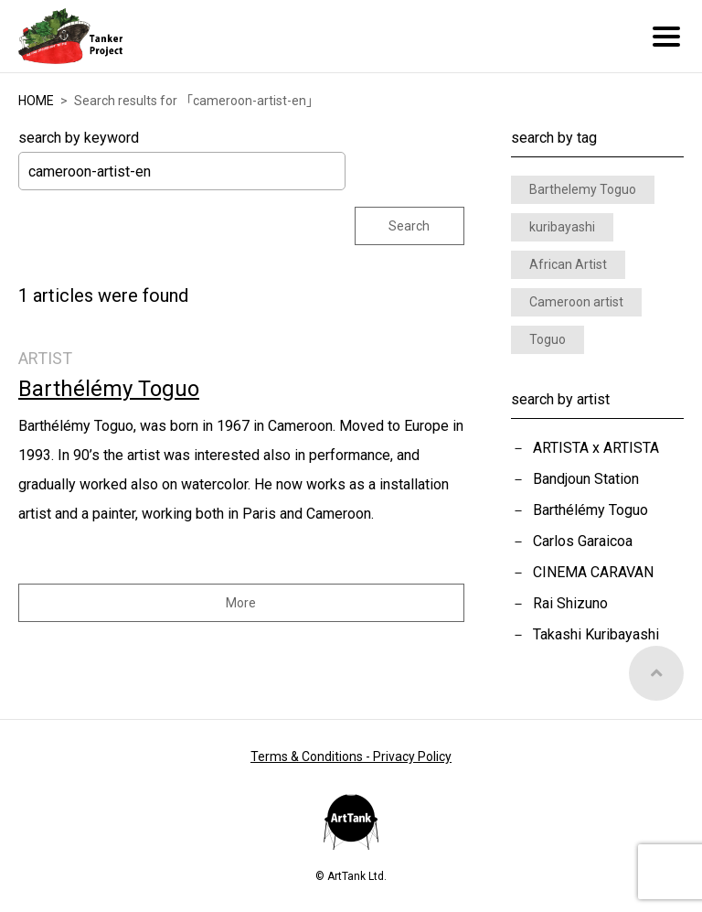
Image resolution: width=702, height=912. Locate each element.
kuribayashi (562, 227)
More (241, 602)
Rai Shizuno (570, 603)
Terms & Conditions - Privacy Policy (351, 756)
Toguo (547, 339)
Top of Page (656, 673)
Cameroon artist (576, 302)
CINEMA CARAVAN (593, 572)
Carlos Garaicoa (583, 541)
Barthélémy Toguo (590, 510)
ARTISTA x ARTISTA (596, 447)
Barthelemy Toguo (582, 189)
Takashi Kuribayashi (596, 634)
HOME (36, 100)
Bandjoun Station (586, 479)
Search (409, 226)
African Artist (568, 264)
